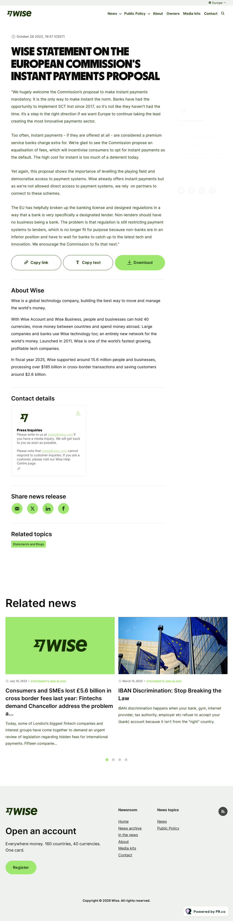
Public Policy (135, 13)
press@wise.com (60, 434)
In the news (128, 835)
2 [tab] (113, 764)
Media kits (191, 13)
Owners (173, 13)
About (158, 13)
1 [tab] (107, 764)
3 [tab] (119, 764)
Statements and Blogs (28, 544)
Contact (211, 13)
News (112, 13)
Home (123, 821)
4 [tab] (126, 764)
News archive (130, 828)
